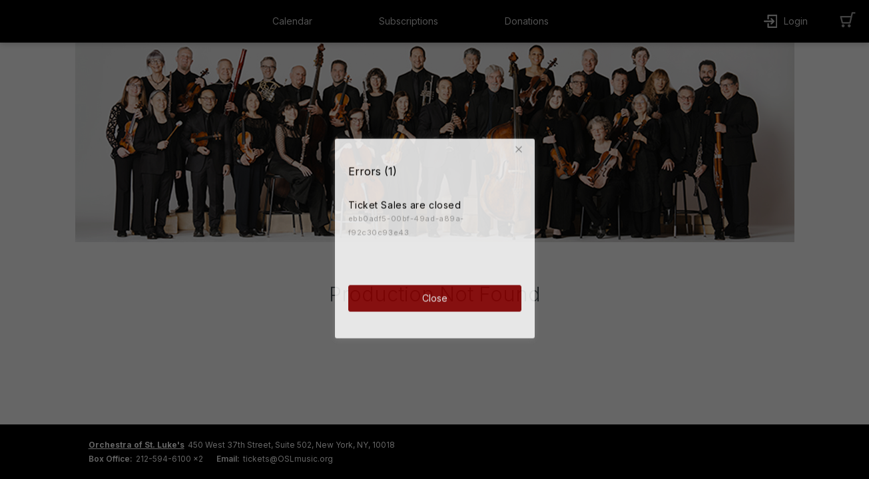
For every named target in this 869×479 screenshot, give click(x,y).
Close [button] (434, 296)
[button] (521, 148)
